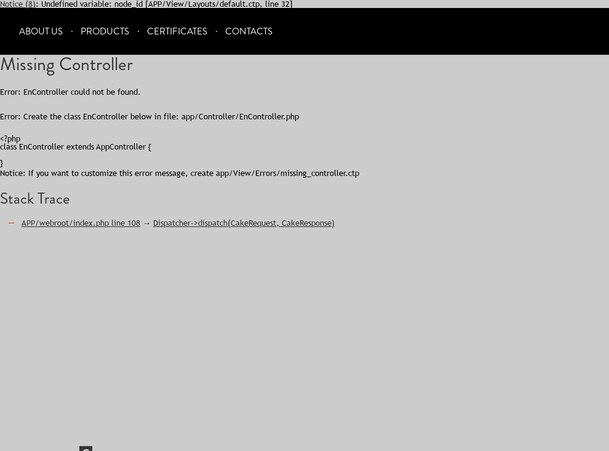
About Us (41, 31)
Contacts (249, 31)
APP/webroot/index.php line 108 (81, 222)
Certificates (177, 31)
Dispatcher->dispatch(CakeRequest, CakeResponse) (244, 222)
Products (105, 31)
